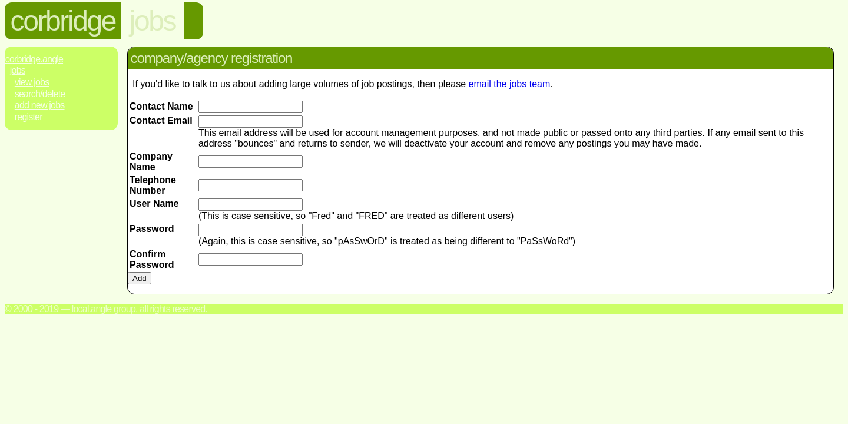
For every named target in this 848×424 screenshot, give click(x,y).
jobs (152, 21)
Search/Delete (40, 94)
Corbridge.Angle (34, 59)
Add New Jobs (40, 105)
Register (28, 117)
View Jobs (32, 82)
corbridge (63, 21)
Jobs (17, 70)
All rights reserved (172, 309)
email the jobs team (510, 84)
